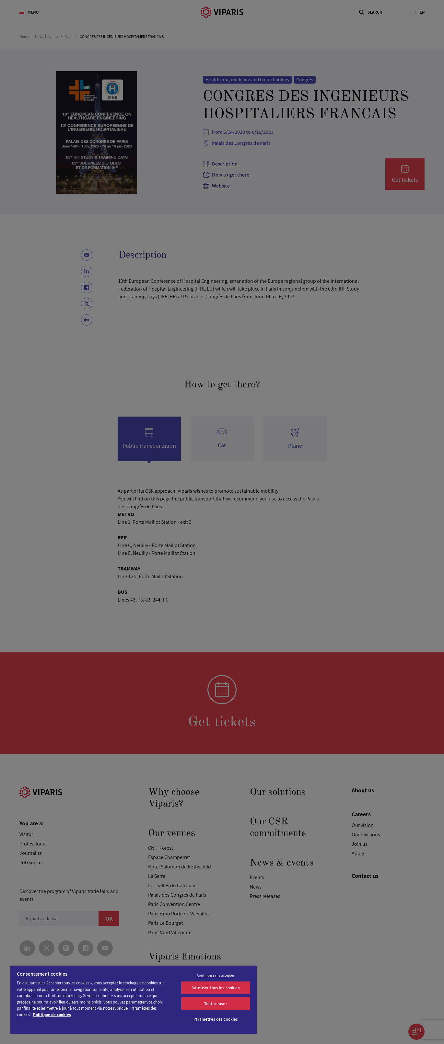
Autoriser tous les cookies (216, 988)
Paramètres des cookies (215, 1019)
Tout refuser (215, 1003)
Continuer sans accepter (215, 975)
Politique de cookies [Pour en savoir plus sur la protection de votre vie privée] (52, 1014)
